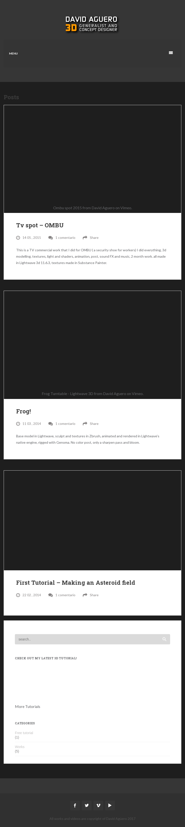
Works (19, 747)
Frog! (23, 411)
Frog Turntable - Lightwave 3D (67, 393)
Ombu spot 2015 (67, 207)
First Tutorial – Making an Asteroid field (75, 582)
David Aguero (103, 207)
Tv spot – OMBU (40, 225)
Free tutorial (24, 733)
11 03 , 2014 (31, 423)
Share (94, 237)
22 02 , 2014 (31, 595)
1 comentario (65, 237)
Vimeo (125, 207)
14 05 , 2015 (31, 237)
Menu (13, 53)
